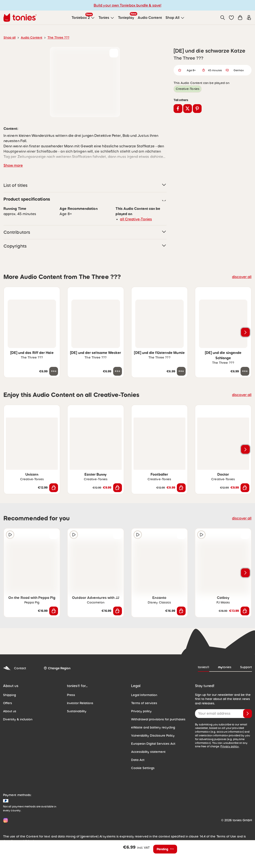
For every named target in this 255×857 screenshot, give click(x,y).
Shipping (9, 694)
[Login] (248, 17)
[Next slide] (245, 332)
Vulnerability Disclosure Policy (153, 735)
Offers (7, 703)
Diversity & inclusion (17, 719)
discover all (241, 277)
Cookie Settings (143, 768)
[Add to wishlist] (113, 53)
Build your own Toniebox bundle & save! (127, 5)
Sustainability (76, 711)
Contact (14, 668)
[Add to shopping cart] (53, 487)
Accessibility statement (148, 751)
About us (9, 711)
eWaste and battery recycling (153, 727)
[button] (231, 17)
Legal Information (144, 694)
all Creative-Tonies (136, 219)
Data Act (137, 759)
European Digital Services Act (153, 743)
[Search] (222, 17)
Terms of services (144, 703)
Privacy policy (141, 711)
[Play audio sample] (10, 534)
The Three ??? (58, 37)
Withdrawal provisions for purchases (158, 719)
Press (71, 694)
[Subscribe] (247, 713)
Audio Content (31, 37)
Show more (13, 165)
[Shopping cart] (240, 17)
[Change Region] (57, 668)
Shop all (10, 37)
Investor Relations (80, 703)
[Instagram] (4, 820)
